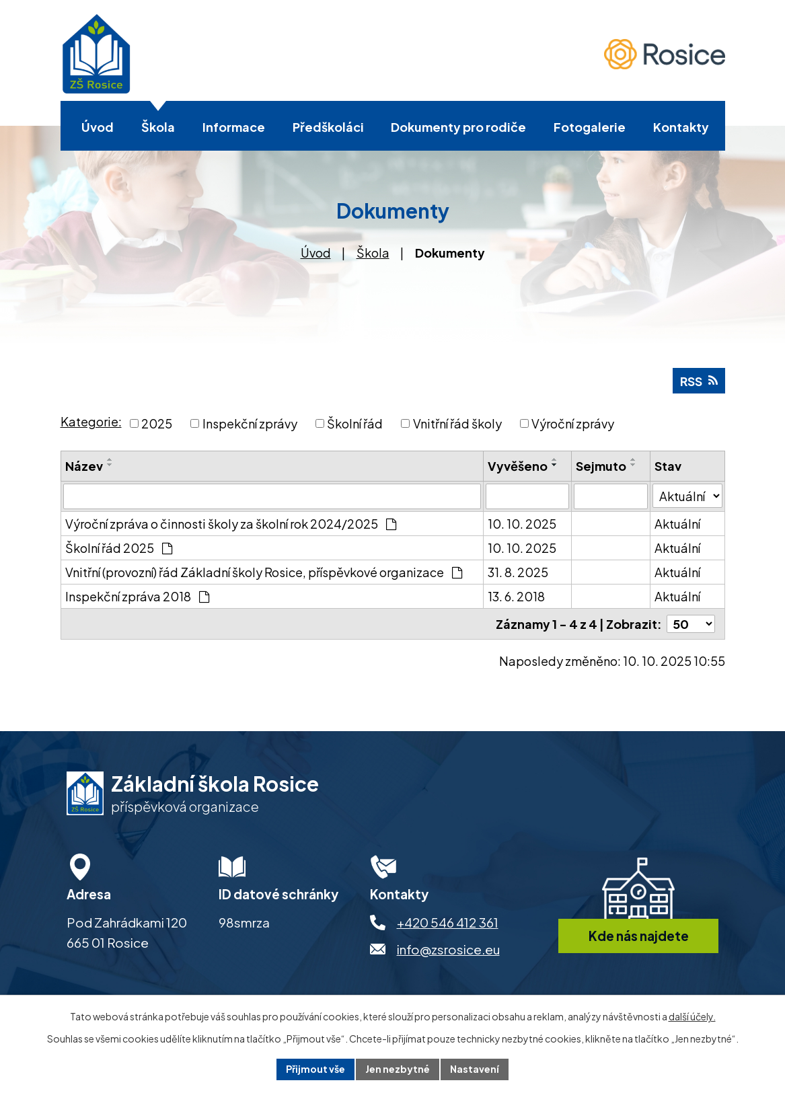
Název (84, 466)
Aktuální (677, 523)
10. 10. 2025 (522, 523)
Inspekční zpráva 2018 (137, 596)
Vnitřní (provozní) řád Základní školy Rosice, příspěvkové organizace (263, 572)
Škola (158, 127)
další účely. (692, 1016)
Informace (233, 127)
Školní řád (355, 423)
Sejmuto (601, 466)
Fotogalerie (590, 127)
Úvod (97, 127)
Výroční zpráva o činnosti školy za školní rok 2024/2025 (230, 523)
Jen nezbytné (397, 1069)
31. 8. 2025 (518, 572)
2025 (156, 423)
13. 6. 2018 (516, 596)
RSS (699, 381)
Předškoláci (328, 127)
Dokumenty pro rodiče (458, 127)
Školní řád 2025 (118, 548)
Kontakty (681, 127)
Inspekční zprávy (249, 423)
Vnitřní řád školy (457, 423)
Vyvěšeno (518, 466)
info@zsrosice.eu (448, 949)
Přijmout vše (315, 1069)
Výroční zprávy (572, 423)
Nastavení (474, 1069)
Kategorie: (91, 421)
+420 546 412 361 (447, 922)
